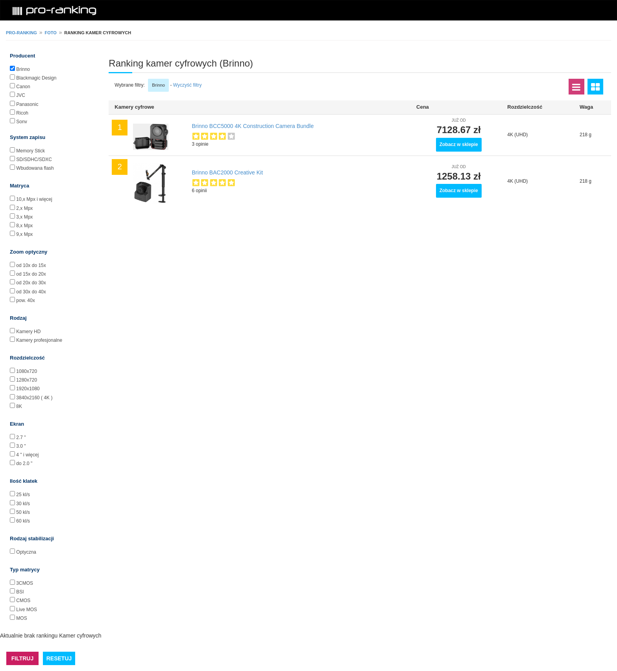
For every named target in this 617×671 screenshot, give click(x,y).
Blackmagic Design (36, 78)
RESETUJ (59, 658)
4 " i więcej (27, 455)
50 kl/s (23, 512)
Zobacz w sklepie (459, 144)
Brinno (23, 69)
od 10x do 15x (31, 265)
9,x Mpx (24, 234)
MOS (21, 618)
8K (19, 406)
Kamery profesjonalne (39, 340)
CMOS (23, 600)
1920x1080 (27, 388)
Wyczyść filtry (187, 85)
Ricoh (22, 113)
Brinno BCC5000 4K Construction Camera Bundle (253, 126)
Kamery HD (28, 331)
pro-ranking (21, 32)
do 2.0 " (24, 463)
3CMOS (24, 583)
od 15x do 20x (31, 274)
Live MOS (26, 609)
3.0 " (21, 446)
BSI (20, 592)
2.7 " (21, 437)
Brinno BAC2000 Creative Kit (227, 172)
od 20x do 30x (31, 282)
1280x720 (26, 380)
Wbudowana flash (35, 168)
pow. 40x (25, 300)
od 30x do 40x (31, 292)
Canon (23, 86)
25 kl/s (23, 494)
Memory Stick (30, 151)
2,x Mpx (24, 208)
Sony (21, 121)
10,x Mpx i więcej (34, 199)
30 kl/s (23, 503)
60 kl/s (23, 521)
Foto (50, 32)
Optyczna (26, 552)
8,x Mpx (24, 225)
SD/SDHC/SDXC (34, 159)
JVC (20, 95)
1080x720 (26, 371)
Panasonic (27, 104)
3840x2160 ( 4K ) (34, 397)
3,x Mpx (24, 217)
